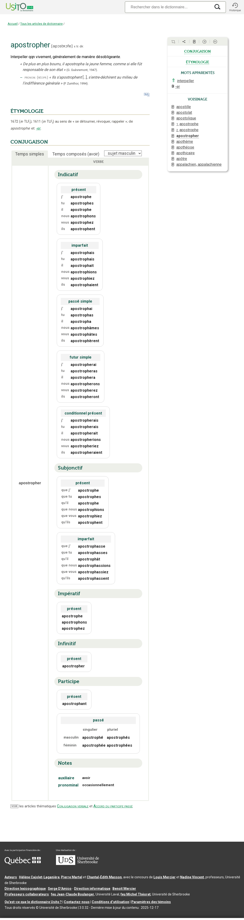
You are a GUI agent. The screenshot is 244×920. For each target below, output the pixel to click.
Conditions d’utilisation (110, 902)
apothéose (185, 147)
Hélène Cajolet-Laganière (39, 877)
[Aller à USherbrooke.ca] (77, 864)
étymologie (197, 62)
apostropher (187, 136)
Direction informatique (92, 888)
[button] (235, 7)
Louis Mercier (164, 877)
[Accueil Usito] (14, 7)
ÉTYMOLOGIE (26, 111)
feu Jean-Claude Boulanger (72, 894)
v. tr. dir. (79, 46)
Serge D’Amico (59, 888)
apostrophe (187, 124)
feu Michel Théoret (136, 894)
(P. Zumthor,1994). (75, 83)
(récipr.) (42, 77)
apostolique (186, 118)
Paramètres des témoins (151, 902)
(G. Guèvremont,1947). (82, 70)
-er (38, 128)
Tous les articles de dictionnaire (41, 23)
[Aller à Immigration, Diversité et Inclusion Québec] (23, 863)
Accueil (13, 23)
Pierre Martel (71, 877)
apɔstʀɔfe (62, 46)
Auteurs (11, 877)
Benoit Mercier (124, 888)
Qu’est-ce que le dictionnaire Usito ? (33, 902)
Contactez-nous (77, 902)
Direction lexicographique (25, 888)
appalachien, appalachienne (199, 164)
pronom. (30, 77)
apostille (183, 107)
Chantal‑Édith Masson (104, 877)
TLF (25, 122)
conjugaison (197, 51)
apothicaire (185, 153)
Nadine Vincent (192, 877)
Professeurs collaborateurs (27, 894)
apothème (184, 141)
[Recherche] (168, 7)
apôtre (181, 158)
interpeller (185, 81)
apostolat (184, 112)
